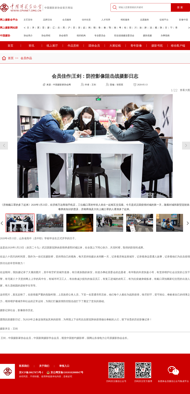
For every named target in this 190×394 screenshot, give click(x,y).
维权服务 (125, 20)
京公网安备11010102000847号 (65, 372)
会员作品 (26, 58)
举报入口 (64, 366)
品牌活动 (47, 20)
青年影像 (138, 45)
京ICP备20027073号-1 (31, 372)
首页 (8, 58)
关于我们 (44, 366)
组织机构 (81, 35)
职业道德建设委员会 (124, 35)
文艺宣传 (28, 20)
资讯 (35, 45)
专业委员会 (99, 35)
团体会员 (97, 45)
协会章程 (45, 35)
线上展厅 (55, 45)
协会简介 (28, 35)
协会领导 (63, 35)
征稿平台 (164, 20)
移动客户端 (178, 45)
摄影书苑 (159, 45)
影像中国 (183, 20)
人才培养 (105, 20)
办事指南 (165, 35)
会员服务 (66, 20)
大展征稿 (117, 45)
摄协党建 (147, 35)
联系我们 (24, 366)
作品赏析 (76, 45)
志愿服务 (144, 20)
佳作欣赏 (86, 20)
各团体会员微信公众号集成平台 (173, 374)
